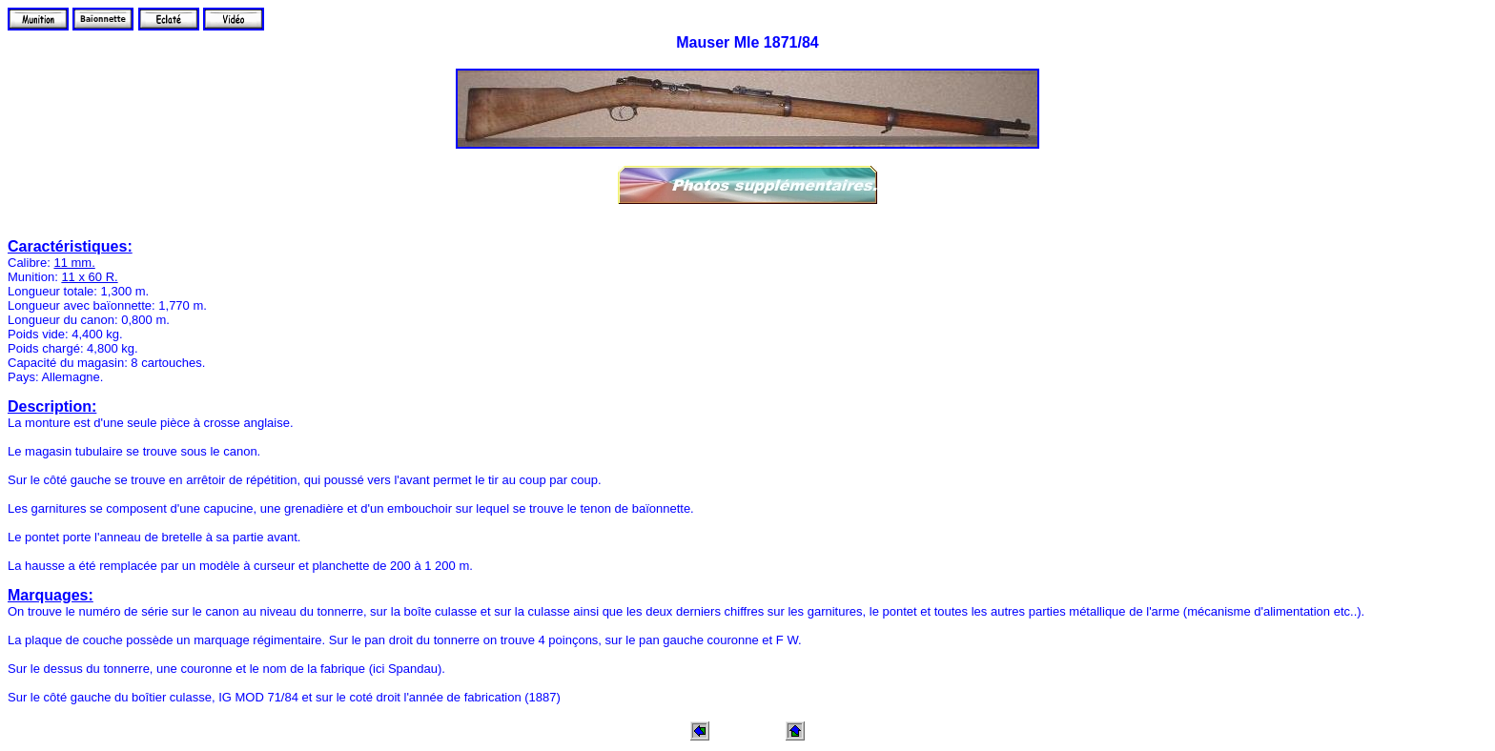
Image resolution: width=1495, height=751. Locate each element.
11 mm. (73, 262)
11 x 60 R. (89, 277)
